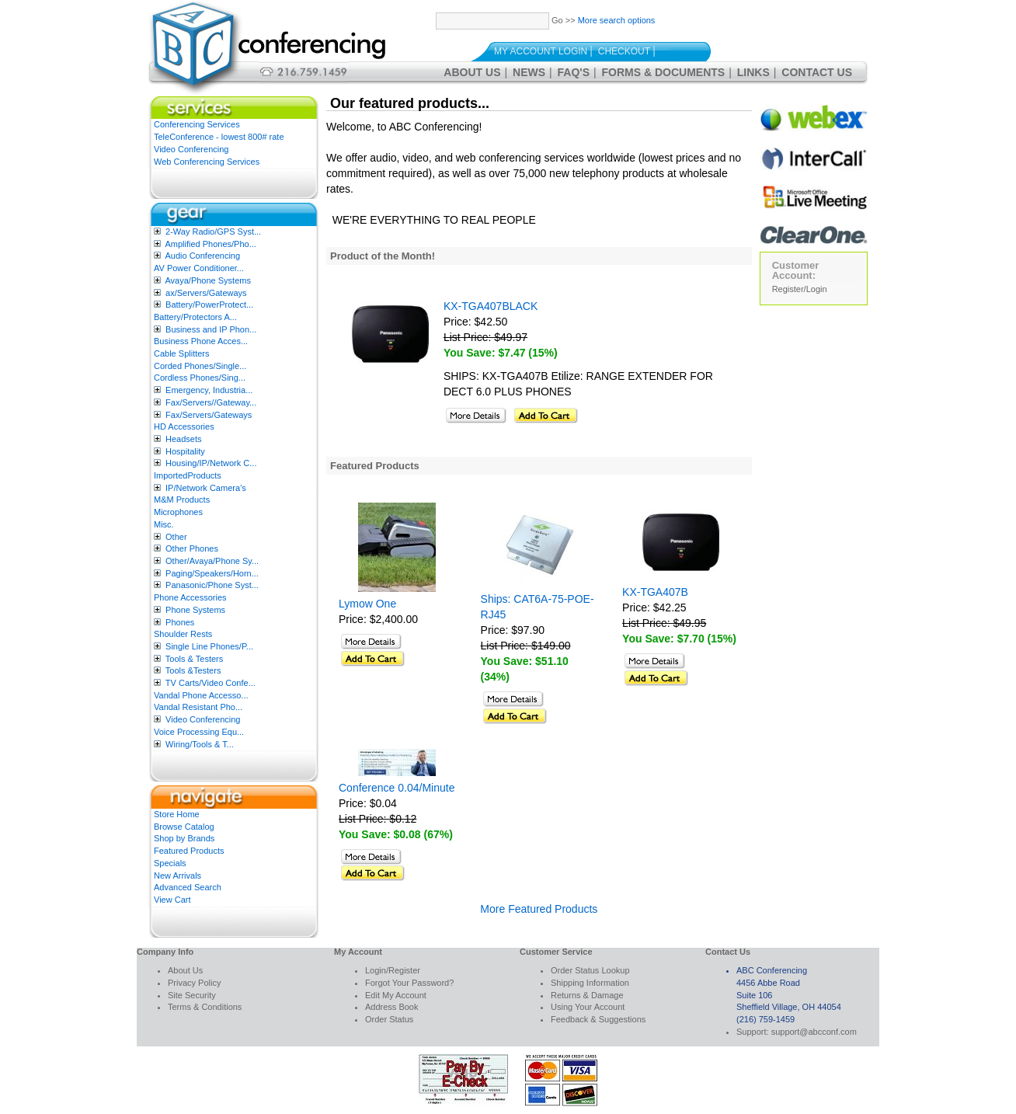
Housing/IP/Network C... (210, 463)
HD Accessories (184, 426)
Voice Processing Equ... (199, 731)
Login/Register (392, 970)
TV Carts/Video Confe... (210, 683)
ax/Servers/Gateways (206, 293)
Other (176, 536)
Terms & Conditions (205, 1006)
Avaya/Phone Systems (207, 280)
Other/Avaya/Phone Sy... (212, 561)
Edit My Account (395, 995)
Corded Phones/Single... (200, 366)
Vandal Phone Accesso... (201, 695)
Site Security (192, 995)
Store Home (177, 814)
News (529, 72)
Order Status (389, 1019)
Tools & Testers (194, 658)
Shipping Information (590, 982)
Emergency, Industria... (208, 390)
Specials (170, 863)
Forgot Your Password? (409, 982)
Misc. (164, 524)
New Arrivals (177, 875)
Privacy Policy (194, 982)
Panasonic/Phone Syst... (212, 585)
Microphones (178, 512)
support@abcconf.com (814, 1031)
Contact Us (816, 72)
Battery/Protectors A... (195, 317)
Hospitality (185, 451)
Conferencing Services (197, 124)
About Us (472, 72)
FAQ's (574, 72)
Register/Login (799, 289)
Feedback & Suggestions (598, 1019)
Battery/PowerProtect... (209, 304)
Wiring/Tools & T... (199, 744)
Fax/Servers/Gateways (208, 414)
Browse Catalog (184, 826)
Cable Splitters (182, 353)
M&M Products (182, 499)
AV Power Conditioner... (199, 268)
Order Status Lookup (590, 970)
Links (753, 72)
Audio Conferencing (202, 255)
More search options (617, 20)
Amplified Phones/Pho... (210, 244)
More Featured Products (538, 909)
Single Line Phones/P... (209, 646)
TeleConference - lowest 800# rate (219, 136)
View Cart (172, 899)
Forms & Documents (663, 72)
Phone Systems (195, 609)
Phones (179, 622)
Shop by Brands (184, 838)
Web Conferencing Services (206, 161)
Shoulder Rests (183, 634)
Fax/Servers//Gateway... (210, 402)
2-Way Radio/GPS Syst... (213, 231)
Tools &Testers (193, 670)
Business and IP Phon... (210, 329)
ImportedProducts (187, 475)
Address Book (391, 1006)
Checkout (624, 51)
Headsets (183, 439)
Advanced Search (187, 887)
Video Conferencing (191, 149)
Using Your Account (588, 1006)
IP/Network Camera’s (205, 488)
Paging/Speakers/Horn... (212, 573)
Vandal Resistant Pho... (198, 707)
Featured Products (189, 850)
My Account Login (540, 51)
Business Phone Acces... (201, 341)
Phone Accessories (190, 597)
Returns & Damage (587, 995)
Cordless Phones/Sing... (199, 377)
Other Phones (191, 548)
